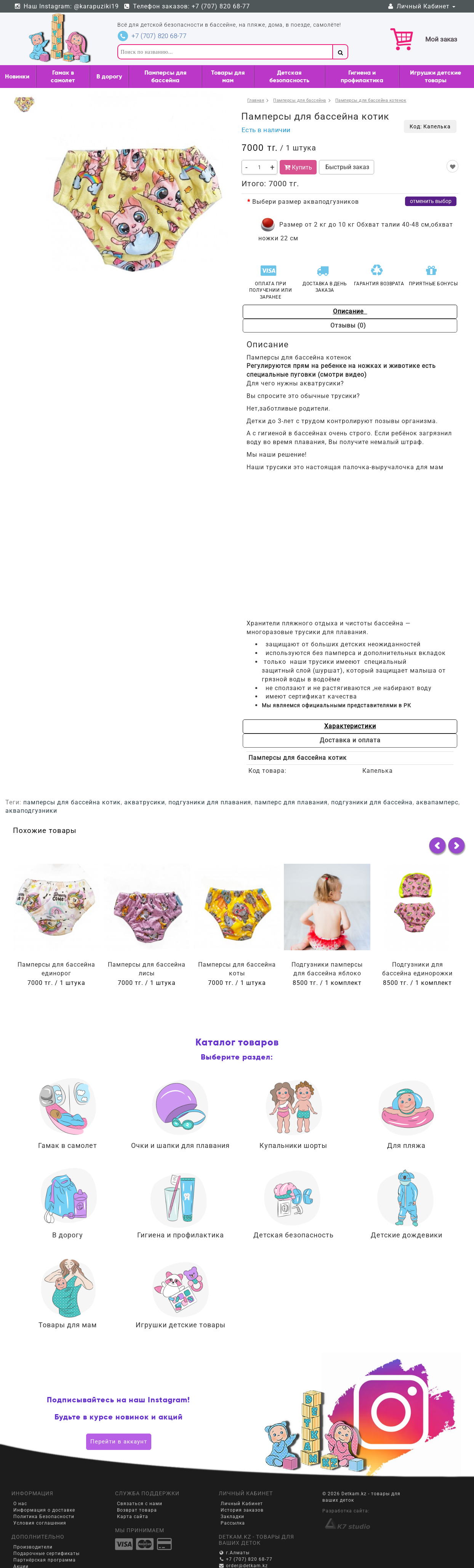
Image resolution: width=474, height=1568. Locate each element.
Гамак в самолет (63, 76)
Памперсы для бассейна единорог (56, 969)
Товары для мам (228, 76)
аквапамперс (437, 802)
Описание (350, 311)
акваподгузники (31, 810)
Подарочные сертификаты (46, 1553)
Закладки (232, 1516)
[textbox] (225, 51)
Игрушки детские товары (435, 76)
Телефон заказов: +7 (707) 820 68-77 (186, 6)
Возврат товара (137, 1510)
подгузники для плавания (209, 802)
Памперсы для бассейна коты (237, 969)
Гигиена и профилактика (362, 76)
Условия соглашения (39, 1523)
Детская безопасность (289, 76)
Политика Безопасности (43, 1516)
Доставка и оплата (350, 740)
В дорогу (109, 76)
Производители (33, 1547)
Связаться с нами (139, 1503)
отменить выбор (431, 201)
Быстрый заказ (346, 167)
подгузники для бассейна (372, 802)
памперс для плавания (291, 802)
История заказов (242, 1510)
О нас (20, 1503)
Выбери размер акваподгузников (305, 201)
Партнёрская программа (44, 1560)
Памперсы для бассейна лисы (147, 969)
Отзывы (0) (350, 325)
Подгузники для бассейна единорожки (417, 969)
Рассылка (233, 1523)
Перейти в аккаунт (118, 1441)
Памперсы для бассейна (165, 76)
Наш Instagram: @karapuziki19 (66, 6)
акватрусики (144, 802)
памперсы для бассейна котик (72, 802)
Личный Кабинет (421, 6)
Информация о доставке (44, 1510)
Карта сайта (132, 1516)
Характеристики (350, 726)
